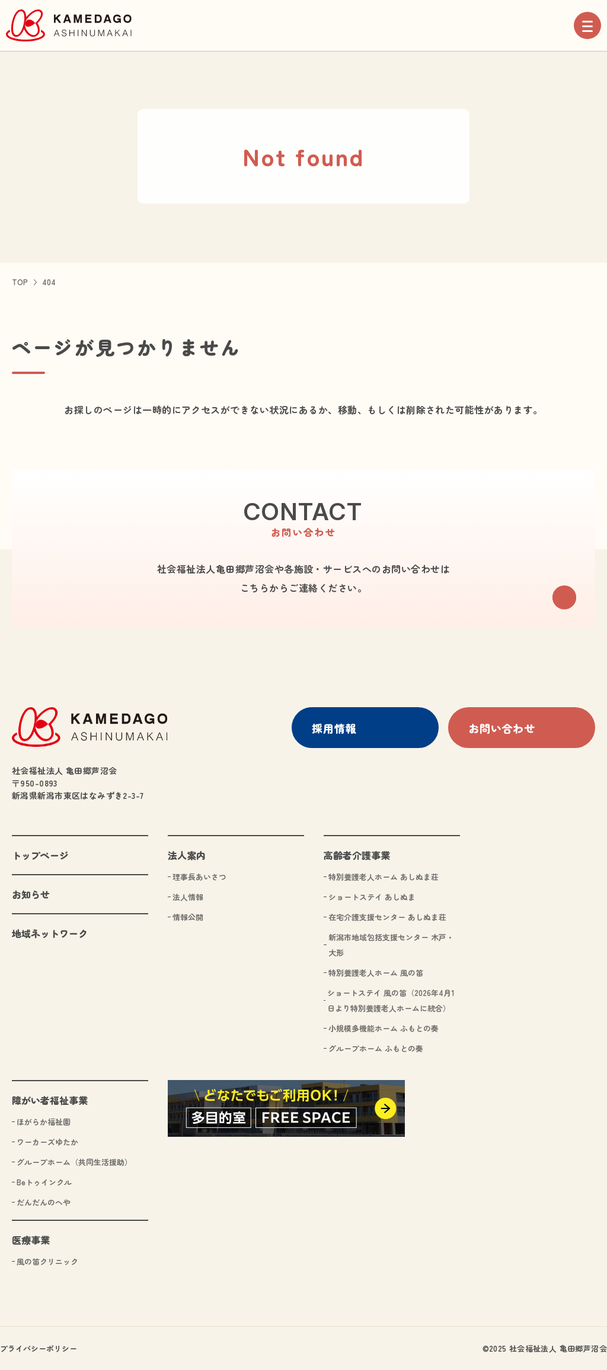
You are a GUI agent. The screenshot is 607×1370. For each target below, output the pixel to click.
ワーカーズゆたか (47, 1141)
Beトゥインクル (44, 1181)
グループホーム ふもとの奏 (375, 1047)
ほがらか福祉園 (44, 1121)
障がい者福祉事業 (50, 1099)
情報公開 (187, 916)
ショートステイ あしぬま (372, 896)
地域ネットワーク (50, 933)
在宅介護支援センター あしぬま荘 (387, 916)
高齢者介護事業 (357, 854)
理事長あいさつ (199, 876)
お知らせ (31, 894)
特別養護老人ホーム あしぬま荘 (383, 876)
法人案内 (187, 854)
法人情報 (187, 896)
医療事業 (31, 1239)
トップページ (40, 854)
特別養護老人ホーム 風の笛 (375, 972)
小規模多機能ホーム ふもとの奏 (383, 1027)
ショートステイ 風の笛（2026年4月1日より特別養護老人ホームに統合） (391, 1000)
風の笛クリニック (47, 1260)
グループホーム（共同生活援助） (74, 1161)
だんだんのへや (44, 1201)
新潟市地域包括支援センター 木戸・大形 (391, 944)
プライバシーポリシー (38, 1347)
